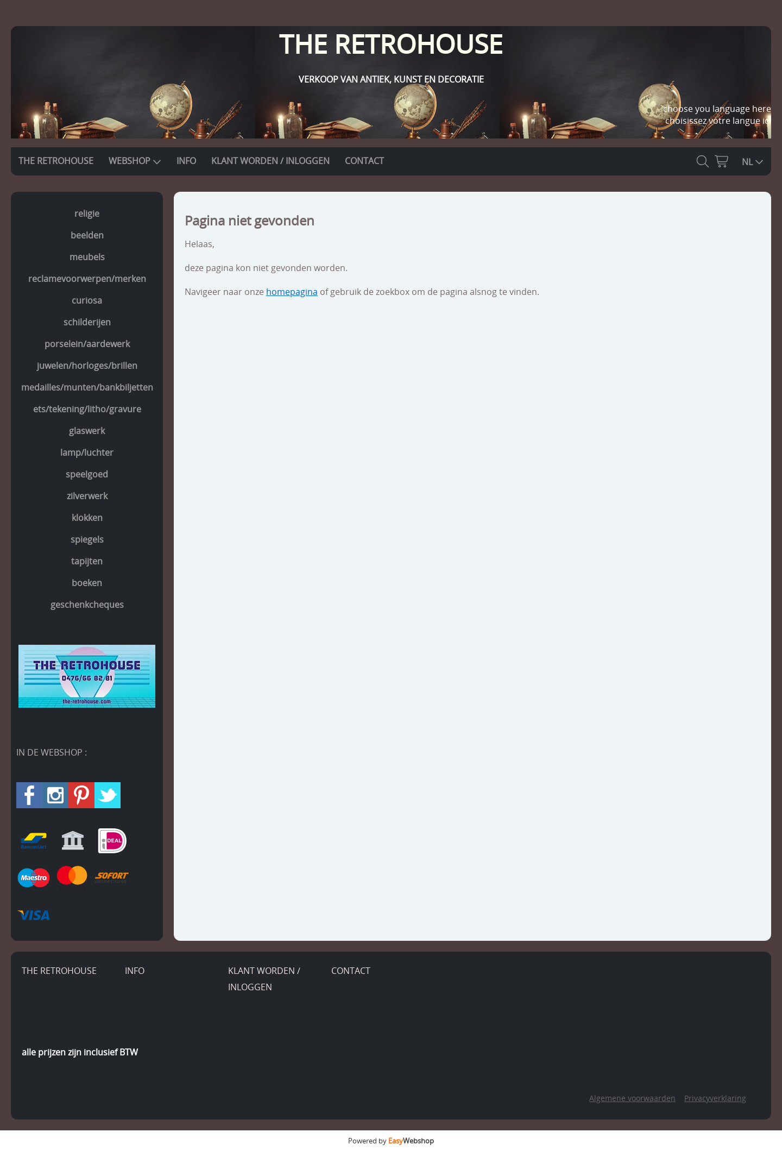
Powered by (391, 1141)
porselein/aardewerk (87, 344)
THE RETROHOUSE (55, 161)
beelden (87, 235)
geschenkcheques (87, 605)
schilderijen (87, 322)
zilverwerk (87, 496)
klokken (87, 518)
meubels (87, 257)
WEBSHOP (135, 161)
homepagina (292, 292)
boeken (87, 583)
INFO (186, 161)
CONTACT (364, 161)
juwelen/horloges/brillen (87, 366)
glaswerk (87, 431)
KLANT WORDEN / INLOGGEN (270, 161)
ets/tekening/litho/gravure (87, 409)
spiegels (87, 539)
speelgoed (87, 474)
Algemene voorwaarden (632, 1098)
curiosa (87, 300)
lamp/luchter (86, 452)
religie (86, 213)
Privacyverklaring (715, 1098)
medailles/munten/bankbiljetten (87, 387)
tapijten (87, 561)
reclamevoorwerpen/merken (87, 279)
